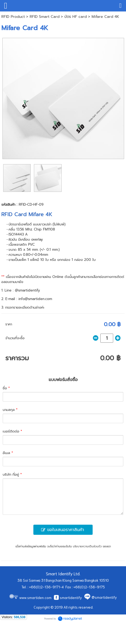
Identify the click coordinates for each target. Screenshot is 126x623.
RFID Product (13, 16)
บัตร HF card (75, 16)
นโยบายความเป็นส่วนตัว (87, 546)
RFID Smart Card (45, 16)
